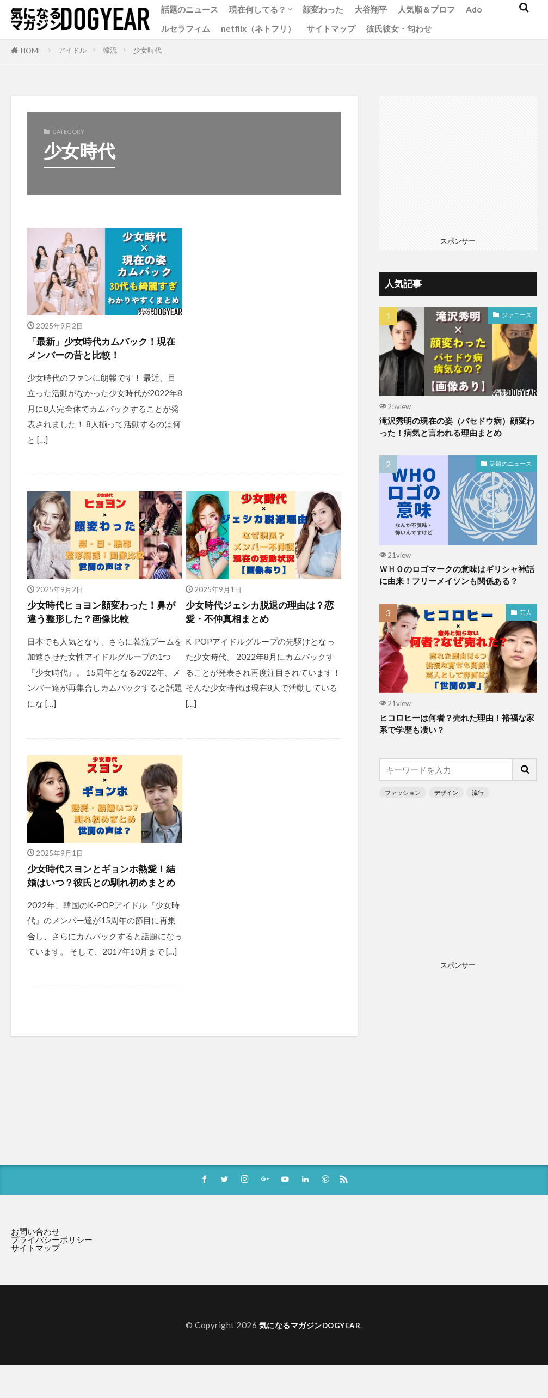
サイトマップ (330, 28)
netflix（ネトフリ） (258, 28)
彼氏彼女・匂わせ (399, 28)
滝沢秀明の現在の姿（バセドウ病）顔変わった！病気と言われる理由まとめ (458, 428)
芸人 (526, 630)
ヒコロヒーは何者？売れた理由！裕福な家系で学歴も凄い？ (458, 744)
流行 (478, 813)
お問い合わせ (35, 1254)
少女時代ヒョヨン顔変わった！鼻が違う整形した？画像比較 (103, 618)
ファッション (403, 813)
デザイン (446, 813)
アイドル (72, 50)
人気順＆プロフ (426, 9)
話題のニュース (189, 9)
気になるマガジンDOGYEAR (309, 1347)
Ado (474, 9)
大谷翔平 (370, 9)
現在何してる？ (257, 9)
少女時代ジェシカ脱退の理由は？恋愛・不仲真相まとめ (256, 618)
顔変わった (323, 9)
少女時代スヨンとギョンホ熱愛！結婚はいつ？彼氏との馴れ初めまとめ (103, 893)
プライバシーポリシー (52, 1262)
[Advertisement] (262, 331)
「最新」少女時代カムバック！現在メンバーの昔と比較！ (103, 350)
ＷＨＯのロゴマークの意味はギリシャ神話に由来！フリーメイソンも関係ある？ (458, 586)
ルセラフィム (185, 28)
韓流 (110, 50)
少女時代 (147, 50)
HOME (31, 50)
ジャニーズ (517, 314)
